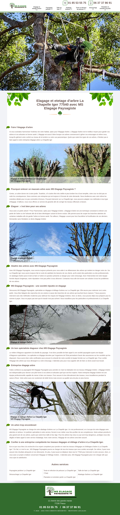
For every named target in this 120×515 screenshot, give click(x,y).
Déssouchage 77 (93, 8)
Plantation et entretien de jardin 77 (105, 8)
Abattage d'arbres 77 (68, 8)
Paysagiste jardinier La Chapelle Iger (22, 470)
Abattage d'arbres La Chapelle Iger (90, 474)
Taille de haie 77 (59, 8)
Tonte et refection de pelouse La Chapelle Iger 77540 (60, 472)
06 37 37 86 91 (102, 2)
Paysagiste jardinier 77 (49, 8)
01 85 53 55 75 (77, 2)
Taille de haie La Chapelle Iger (88, 470)
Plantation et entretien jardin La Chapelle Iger (60, 477)
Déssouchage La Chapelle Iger (20, 474)
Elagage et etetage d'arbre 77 (36, 8)
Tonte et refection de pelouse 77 (81, 8)
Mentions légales (77, 511)
